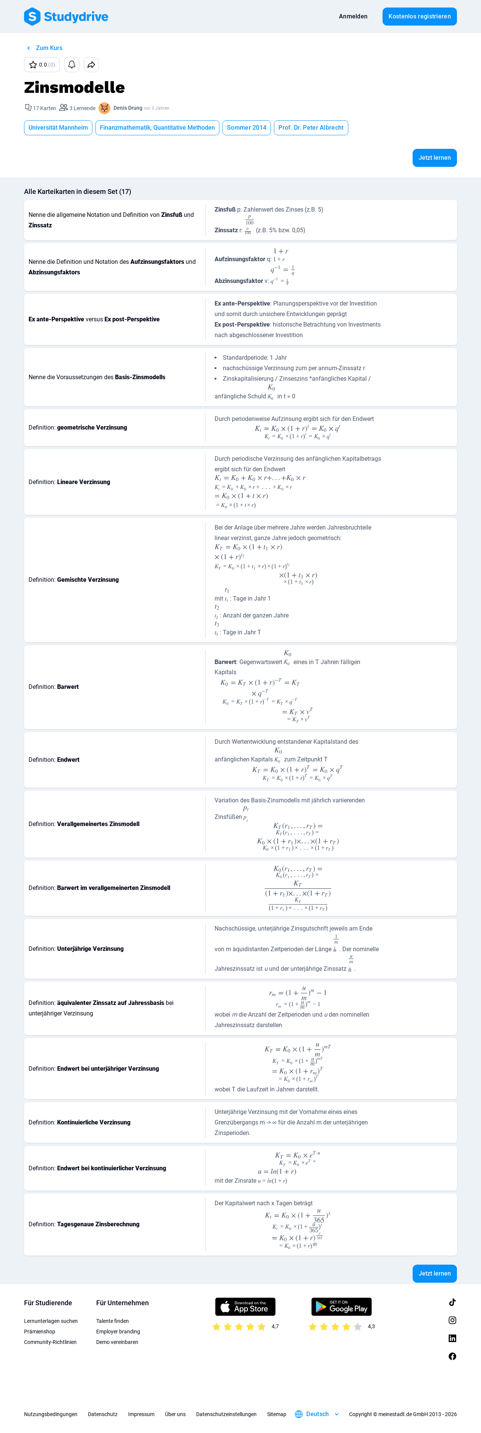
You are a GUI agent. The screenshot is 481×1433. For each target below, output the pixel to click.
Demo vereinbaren (117, 1342)
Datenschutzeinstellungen (226, 1414)
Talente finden (112, 1321)
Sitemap (276, 1414)
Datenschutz (103, 1414)
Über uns (175, 1414)
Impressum (141, 1414)
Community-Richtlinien (50, 1342)
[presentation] (249, 225)
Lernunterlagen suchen (51, 1321)
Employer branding (118, 1332)
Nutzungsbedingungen (50, 1414)
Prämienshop (39, 1332)
